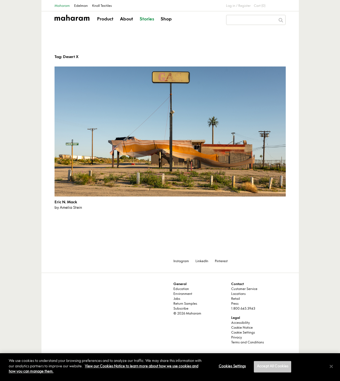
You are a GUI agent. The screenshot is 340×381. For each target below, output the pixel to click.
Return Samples (185, 304)
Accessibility (240, 323)
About (126, 19)
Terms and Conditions (247, 342)
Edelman (81, 6)
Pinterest (221, 261)
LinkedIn (201, 261)
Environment (182, 294)
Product (105, 19)
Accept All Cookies (272, 366)
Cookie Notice (242, 328)
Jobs (176, 299)
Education (181, 289)
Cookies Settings (232, 366)
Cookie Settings (243, 333)
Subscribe (180, 309)
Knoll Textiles (102, 6)
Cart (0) (259, 6)
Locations (238, 294)
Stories (147, 19)
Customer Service (244, 289)
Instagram (181, 261)
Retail (235, 299)
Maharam (62, 6)
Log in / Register (238, 6)
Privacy (236, 338)
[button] (105, 24)
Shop (166, 19)
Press (235, 304)
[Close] (331, 367)
